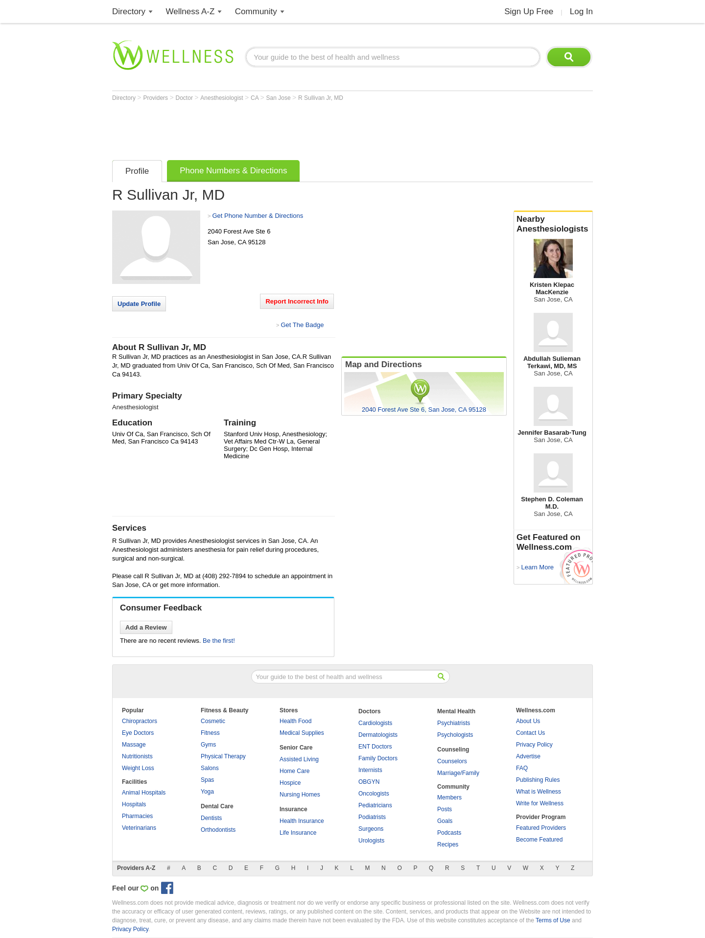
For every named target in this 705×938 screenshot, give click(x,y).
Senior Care (296, 747)
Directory (128, 11)
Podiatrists (372, 817)
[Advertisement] (290, 128)
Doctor (185, 97)
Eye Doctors (138, 732)
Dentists (211, 818)
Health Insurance (302, 821)
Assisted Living (299, 759)
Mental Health (456, 711)
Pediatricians (375, 805)
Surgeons (370, 828)
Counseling (453, 749)
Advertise (528, 756)
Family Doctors (378, 758)
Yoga (207, 791)
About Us (528, 721)
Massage (134, 744)
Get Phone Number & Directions (257, 215)
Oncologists (373, 793)
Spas (207, 779)
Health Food (295, 721)
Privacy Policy (534, 744)
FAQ (522, 768)
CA (255, 97)
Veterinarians (139, 827)
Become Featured (539, 839)
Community (256, 11)
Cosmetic (213, 721)
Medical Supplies (302, 732)
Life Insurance (298, 832)
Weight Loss (138, 768)
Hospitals (134, 804)
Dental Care (217, 806)
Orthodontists (218, 829)
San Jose (279, 97)
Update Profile (139, 303)
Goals (444, 821)
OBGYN (368, 781)
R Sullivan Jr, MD (320, 97)
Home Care (294, 771)
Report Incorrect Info (297, 301)
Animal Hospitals (143, 792)
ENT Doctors (375, 746)
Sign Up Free (528, 11)
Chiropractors (139, 721)
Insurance (293, 809)
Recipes (447, 844)
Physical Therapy (223, 756)
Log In (581, 11)
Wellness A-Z (190, 11)
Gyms (208, 744)
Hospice (290, 782)
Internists (370, 770)
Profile (137, 171)
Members (449, 797)
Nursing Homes (300, 794)
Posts (444, 809)
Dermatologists (378, 734)
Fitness (210, 732)
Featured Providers (541, 827)
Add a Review (146, 627)
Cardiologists (375, 723)
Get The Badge (302, 324)
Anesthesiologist (222, 97)
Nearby (553, 224)
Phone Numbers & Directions (233, 170)
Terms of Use (553, 920)
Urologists (371, 840)
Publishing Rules (538, 779)
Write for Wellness (540, 803)
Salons (210, 768)
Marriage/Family (458, 773)
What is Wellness (538, 791)
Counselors (452, 761)
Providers (156, 97)
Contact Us (530, 732)
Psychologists (455, 734)
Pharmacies (137, 816)
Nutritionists (137, 756)
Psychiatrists (453, 723)
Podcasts (449, 832)
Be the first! (219, 640)
